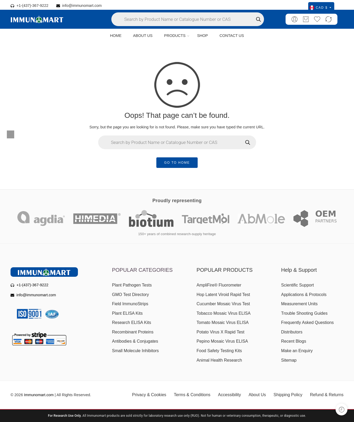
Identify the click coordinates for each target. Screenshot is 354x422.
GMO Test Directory (130, 294)
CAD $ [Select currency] (320, 7)
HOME (116, 35)
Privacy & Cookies (149, 394)
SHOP (202, 35)
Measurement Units (299, 304)
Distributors (291, 332)
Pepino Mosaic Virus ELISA (222, 341)
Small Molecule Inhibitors (135, 350)
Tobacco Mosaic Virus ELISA (224, 313)
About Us (257, 394)
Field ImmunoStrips (130, 304)
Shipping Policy (287, 394)
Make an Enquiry (297, 350)
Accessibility (229, 394)
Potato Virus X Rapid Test (221, 332)
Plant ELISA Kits (127, 313)
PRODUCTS (174, 35)
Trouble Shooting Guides (304, 313)
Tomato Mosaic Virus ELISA (223, 322)
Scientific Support (297, 285)
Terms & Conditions (192, 394)
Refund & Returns (326, 394)
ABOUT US (143, 35)
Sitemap (289, 360)
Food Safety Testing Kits (219, 350)
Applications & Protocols (304, 294)
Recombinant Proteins (132, 332)
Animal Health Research (219, 360)
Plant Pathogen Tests (132, 285)
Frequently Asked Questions (307, 322)
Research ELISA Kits (131, 322)
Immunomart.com (39, 395)
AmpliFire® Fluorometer (219, 285)
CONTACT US (232, 35)
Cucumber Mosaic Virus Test (223, 304)
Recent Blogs (293, 341)
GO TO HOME (177, 162)
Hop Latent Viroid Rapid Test (223, 294)
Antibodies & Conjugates (135, 341)
